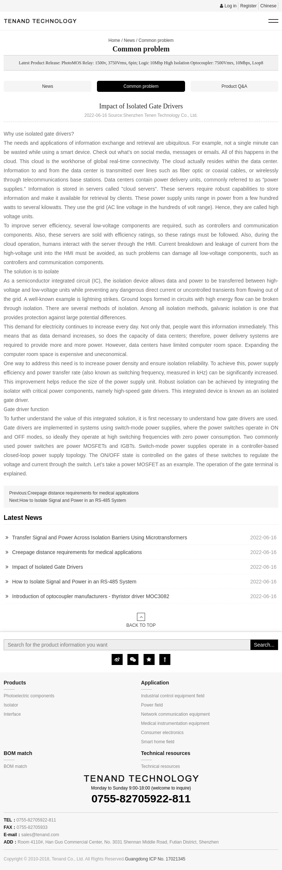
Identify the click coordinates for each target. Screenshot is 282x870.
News (129, 40)
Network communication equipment (175, 714)
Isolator (11, 705)
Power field (152, 705)
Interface (12, 714)
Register (248, 5)
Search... (264, 645)
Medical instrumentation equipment (175, 723)
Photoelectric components (29, 695)
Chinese (268, 5)
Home (114, 40)
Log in (228, 5)
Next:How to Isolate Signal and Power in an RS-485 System (67, 500)
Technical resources (160, 766)
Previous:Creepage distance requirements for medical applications (74, 493)
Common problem (155, 40)
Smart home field (157, 741)
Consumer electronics (162, 732)
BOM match (15, 766)
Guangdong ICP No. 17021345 (155, 859)
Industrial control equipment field (173, 695)
